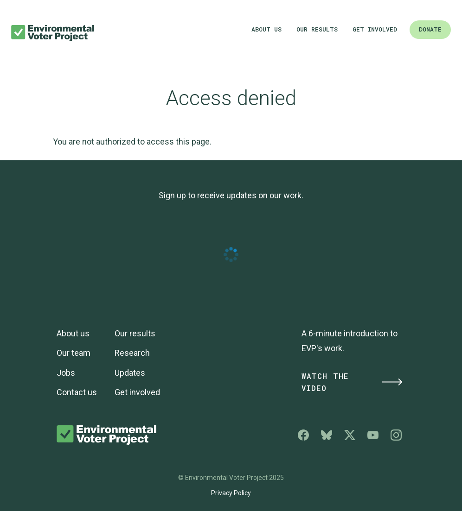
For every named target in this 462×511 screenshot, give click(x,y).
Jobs (66, 373)
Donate (430, 29)
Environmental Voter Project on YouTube (373, 435)
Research (132, 353)
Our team (73, 353)
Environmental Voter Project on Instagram (396, 435)
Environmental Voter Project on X (349, 435)
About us (266, 29)
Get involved (375, 29)
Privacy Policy (231, 493)
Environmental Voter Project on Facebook (303, 435)
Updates (130, 373)
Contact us (77, 392)
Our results (317, 29)
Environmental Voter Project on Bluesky (326, 435)
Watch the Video (353, 382)
